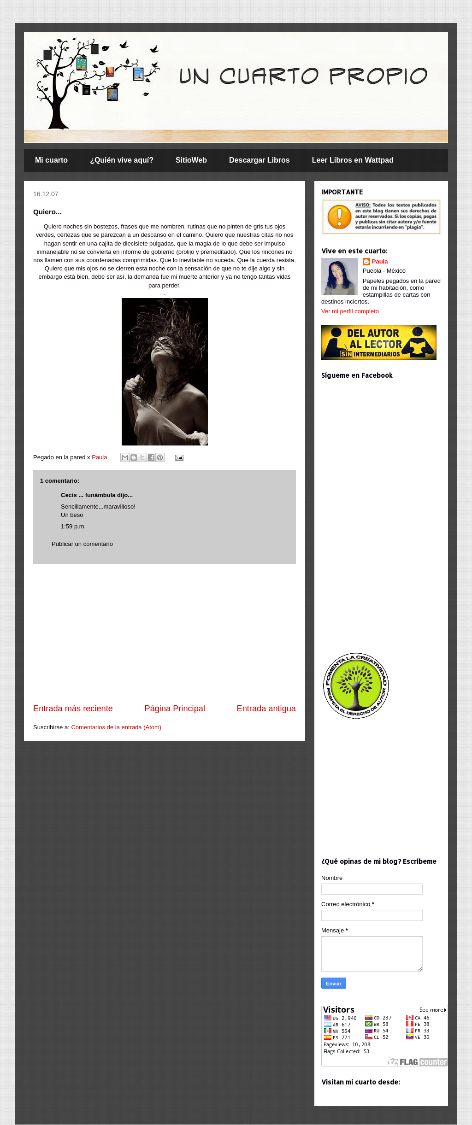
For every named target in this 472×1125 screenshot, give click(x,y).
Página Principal (175, 708)
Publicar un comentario (82, 543)
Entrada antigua (266, 708)
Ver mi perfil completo (350, 311)
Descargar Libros (259, 160)
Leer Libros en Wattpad (353, 160)
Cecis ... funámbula (88, 495)
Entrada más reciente (73, 708)
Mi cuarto (51, 160)
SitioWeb (191, 160)
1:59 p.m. (73, 526)
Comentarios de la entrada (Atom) (116, 727)
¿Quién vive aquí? (121, 160)
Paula (100, 457)
